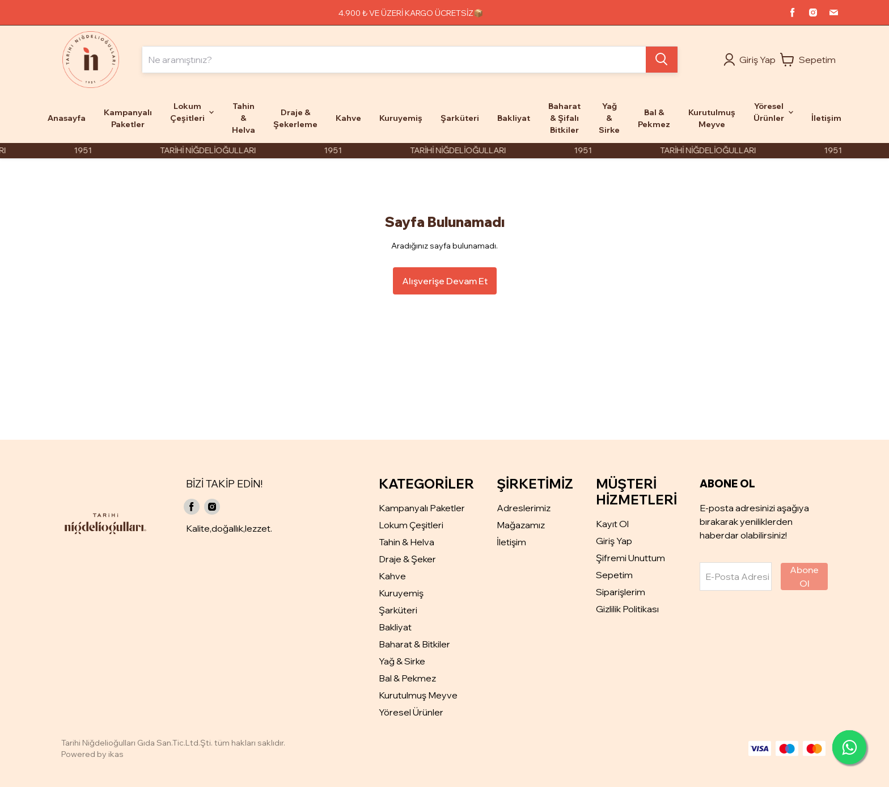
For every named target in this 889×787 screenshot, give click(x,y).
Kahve (392, 576)
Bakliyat (395, 627)
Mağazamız (521, 525)
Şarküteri (398, 610)
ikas (116, 754)
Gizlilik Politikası (627, 609)
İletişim (511, 542)
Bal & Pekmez (407, 678)
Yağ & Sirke (402, 661)
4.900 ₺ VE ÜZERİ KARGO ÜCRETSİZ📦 (410, 13)
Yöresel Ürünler (411, 712)
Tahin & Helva (406, 542)
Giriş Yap (614, 540)
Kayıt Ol (612, 523)
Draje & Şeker (407, 559)
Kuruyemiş (401, 593)
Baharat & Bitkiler (414, 644)
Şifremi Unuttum (630, 557)
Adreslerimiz (524, 508)
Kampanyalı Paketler (422, 508)
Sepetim (614, 574)
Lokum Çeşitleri (411, 525)
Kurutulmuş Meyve (418, 695)
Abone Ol (804, 576)
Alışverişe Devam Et (445, 281)
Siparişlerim (620, 591)
